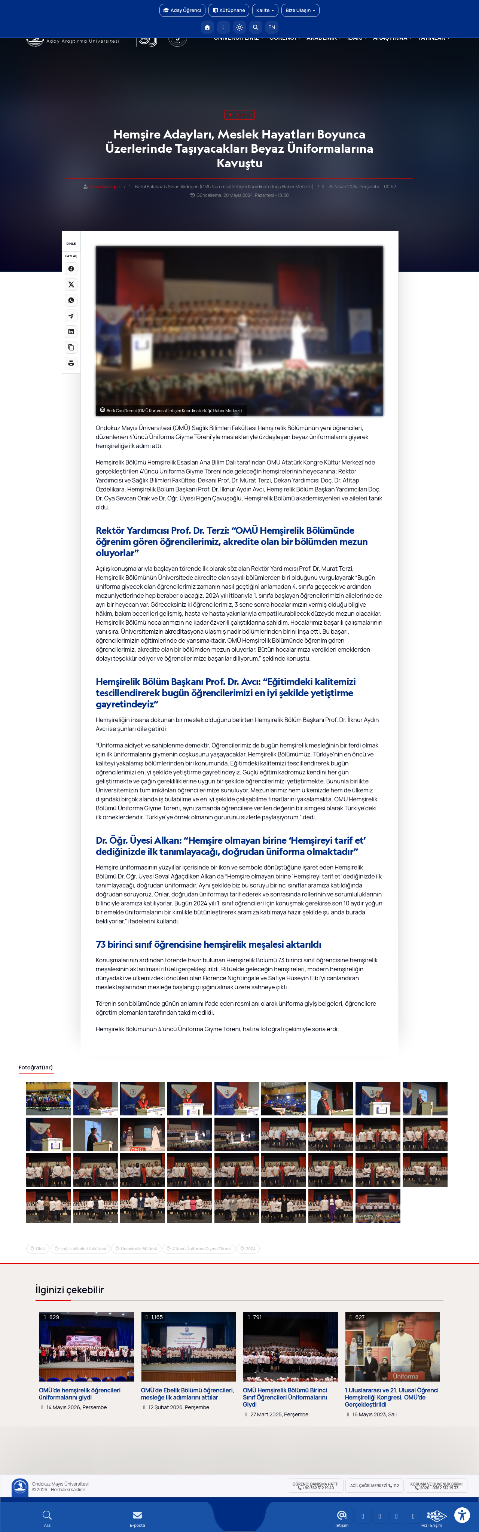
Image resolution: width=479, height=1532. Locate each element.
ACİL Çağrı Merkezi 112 (374, 1485)
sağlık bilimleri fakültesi (83, 1248)
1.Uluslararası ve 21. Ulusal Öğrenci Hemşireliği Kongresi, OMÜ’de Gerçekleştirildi (392, 1397)
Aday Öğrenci (182, 10)
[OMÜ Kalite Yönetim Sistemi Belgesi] (437, 1516)
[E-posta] (223, 27)
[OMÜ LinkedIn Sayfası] (363, 1516)
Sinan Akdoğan (104, 186)
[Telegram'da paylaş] (71, 316)
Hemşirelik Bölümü (139, 1248)
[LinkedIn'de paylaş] (71, 331)
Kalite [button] (265, 10)
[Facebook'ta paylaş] (71, 268)
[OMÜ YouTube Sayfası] (346, 1516)
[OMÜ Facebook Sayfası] (413, 1516)
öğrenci (239, 115)
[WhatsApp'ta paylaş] (71, 300)
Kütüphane (229, 10)
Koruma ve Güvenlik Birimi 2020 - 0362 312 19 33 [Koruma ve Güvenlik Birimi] (437, 1485)
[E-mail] (137, 1519)
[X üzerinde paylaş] (71, 284)
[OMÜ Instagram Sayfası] (379, 1516)
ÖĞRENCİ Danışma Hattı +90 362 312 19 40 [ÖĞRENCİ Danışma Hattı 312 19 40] (316, 1485)
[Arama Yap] (255, 27)
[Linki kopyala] (71, 347)
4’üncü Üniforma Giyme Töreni (201, 1248)
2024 (251, 1248)
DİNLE (71, 243)
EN (271, 27)
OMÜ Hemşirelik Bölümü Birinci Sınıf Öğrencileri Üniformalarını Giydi (285, 1397)
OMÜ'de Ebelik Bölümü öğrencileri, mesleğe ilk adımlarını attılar (188, 1394)
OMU (40, 1248)
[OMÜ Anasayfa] (207, 27)
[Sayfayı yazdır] (71, 363)
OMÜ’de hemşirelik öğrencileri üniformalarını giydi (79, 1394)
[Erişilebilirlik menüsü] (462, 1515)
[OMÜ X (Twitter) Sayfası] (396, 1516)
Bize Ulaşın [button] (300, 10)
